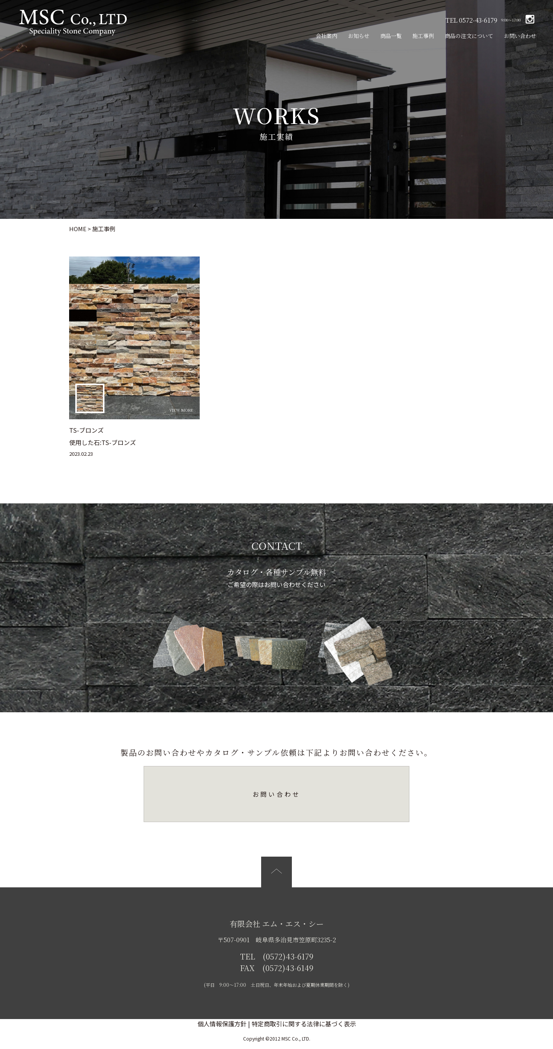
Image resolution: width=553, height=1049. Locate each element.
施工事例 (423, 36)
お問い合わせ (520, 36)
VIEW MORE (181, 410)
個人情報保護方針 (222, 1023)
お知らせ (358, 36)
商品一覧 (391, 36)
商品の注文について (469, 36)
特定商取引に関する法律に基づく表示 (304, 1023)
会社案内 (326, 36)
